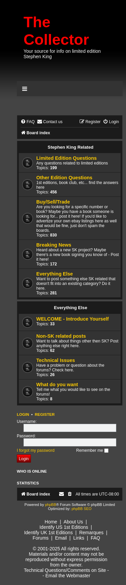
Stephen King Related (70, 147)
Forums (40, 538)
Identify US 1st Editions (63, 527)
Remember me (92, 450)
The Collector (56, 30)
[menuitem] (27, 121)
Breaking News (53, 245)
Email (61, 538)
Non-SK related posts (61, 336)
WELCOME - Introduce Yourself (72, 319)
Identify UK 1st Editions (48, 532)
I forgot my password (35, 450)
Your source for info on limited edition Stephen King (62, 53)
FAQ (95, 538)
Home (51, 521)
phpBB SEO (81, 509)
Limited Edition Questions (66, 158)
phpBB (50, 505)
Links (78, 538)
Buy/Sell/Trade (53, 202)
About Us (73, 521)
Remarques (91, 532)
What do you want (57, 384)
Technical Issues (55, 360)
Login (23, 414)
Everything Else (54, 274)
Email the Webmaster (67, 575)
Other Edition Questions (64, 177)
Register (44, 414)
